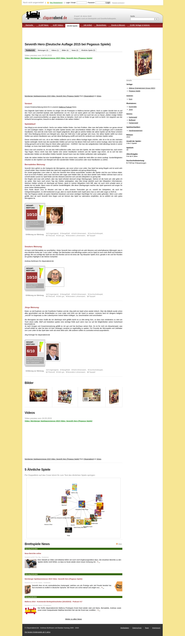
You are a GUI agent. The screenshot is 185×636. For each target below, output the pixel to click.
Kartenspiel (133, 117)
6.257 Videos (58, 25)
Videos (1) (55, 50)
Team (147, 628)
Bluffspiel (132, 120)
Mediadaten (124, 628)
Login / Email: (71, 3)
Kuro (130, 99)
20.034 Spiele (72, 26)
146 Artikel (88, 25)
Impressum (156, 628)
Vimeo (99, 96)
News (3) (75, 50)
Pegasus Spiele (134, 91)
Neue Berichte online (33, 553)
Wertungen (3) (43, 50)
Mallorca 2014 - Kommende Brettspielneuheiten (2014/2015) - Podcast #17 (53, 602)
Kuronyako (133, 107)
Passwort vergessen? (118, 2)
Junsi (131, 109)
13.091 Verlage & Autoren (140, 25)
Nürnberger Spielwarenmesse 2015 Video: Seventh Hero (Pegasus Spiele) (52, 96)
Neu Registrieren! (56, 3)
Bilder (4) (65, 50)
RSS (120, 544)
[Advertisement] (92, 35)
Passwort (91, 3)
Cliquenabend (89, 96)
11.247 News (43, 25)
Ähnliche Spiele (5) (88, 50)
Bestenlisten (101, 25)
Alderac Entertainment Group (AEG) (142, 88)
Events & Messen (118, 25)
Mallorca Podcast (65, 107)
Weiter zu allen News (73, 619)
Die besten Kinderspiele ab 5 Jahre (37, 632)
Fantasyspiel (133, 123)
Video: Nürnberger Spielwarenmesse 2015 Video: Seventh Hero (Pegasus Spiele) (58, 58)
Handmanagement (135, 130)
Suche (132, 16)
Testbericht (30, 50)
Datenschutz (137, 628)
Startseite (29, 25)
